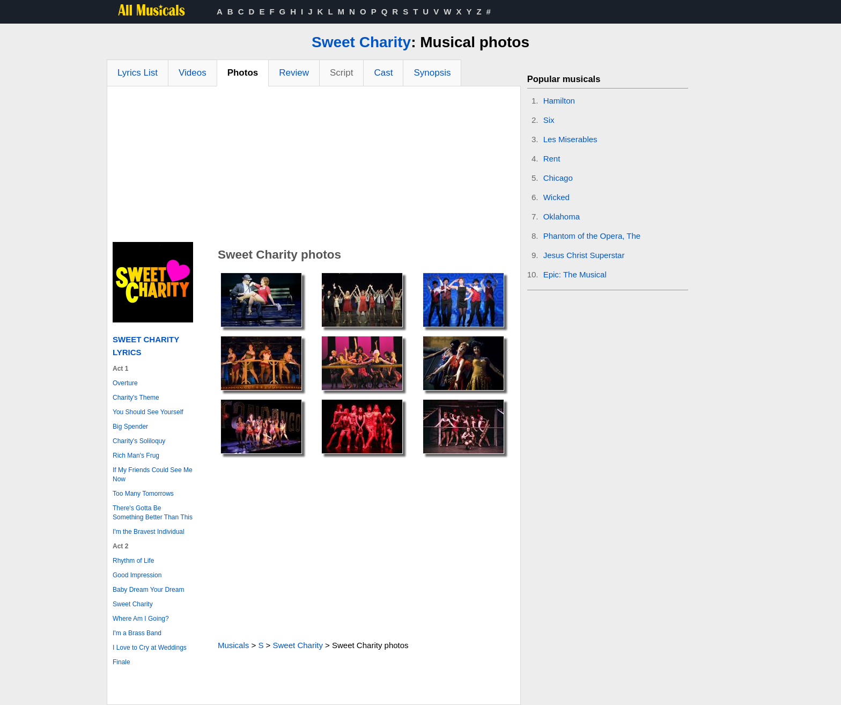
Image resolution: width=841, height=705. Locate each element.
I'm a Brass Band (137, 633)
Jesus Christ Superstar (584, 255)
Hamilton (559, 100)
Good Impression (137, 575)
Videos (192, 73)
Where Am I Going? (141, 618)
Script (341, 73)
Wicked (556, 197)
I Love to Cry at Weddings (150, 647)
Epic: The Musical (575, 274)
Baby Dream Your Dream (148, 589)
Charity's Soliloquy (139, 441)
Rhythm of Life (133, 560)
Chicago (558, 177)
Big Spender (130, 426)
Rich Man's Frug (136, 455)
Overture (125, 383)
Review (294, 73)
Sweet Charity (361, 42)
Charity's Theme (136, 397)
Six (549, 119)
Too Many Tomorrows (143, 493)
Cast (383, 73)
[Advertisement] (314, 167)
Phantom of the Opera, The (592, 235)
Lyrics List (137, 73)
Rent (551, 158)
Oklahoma (561, 216)
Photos (243, 73)
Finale (121, 662)
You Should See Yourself (148, 412)
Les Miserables (570, 139)
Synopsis (432, 73)
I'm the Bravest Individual (149, 531)
